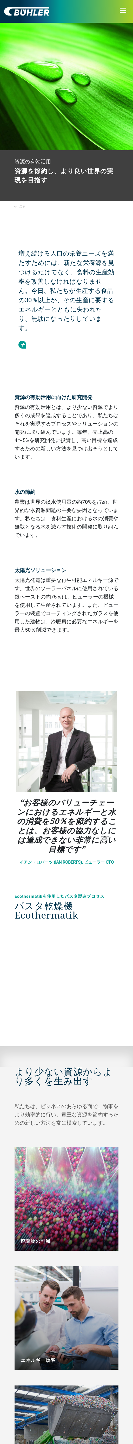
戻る (19, 206)
